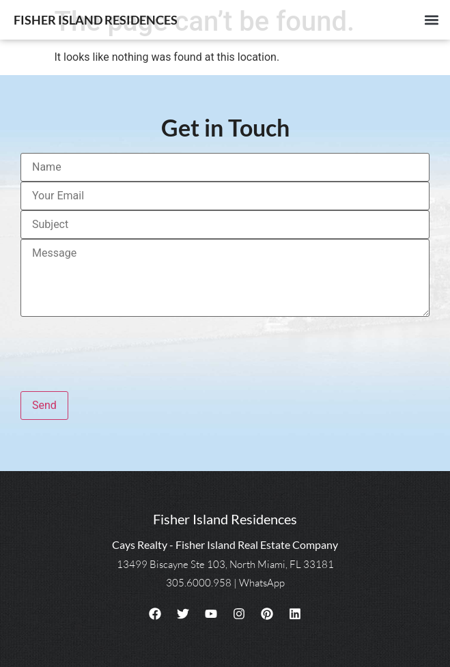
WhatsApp (262, 582)
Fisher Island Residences (96, 19)
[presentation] (124, 348)
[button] (432, 20)
